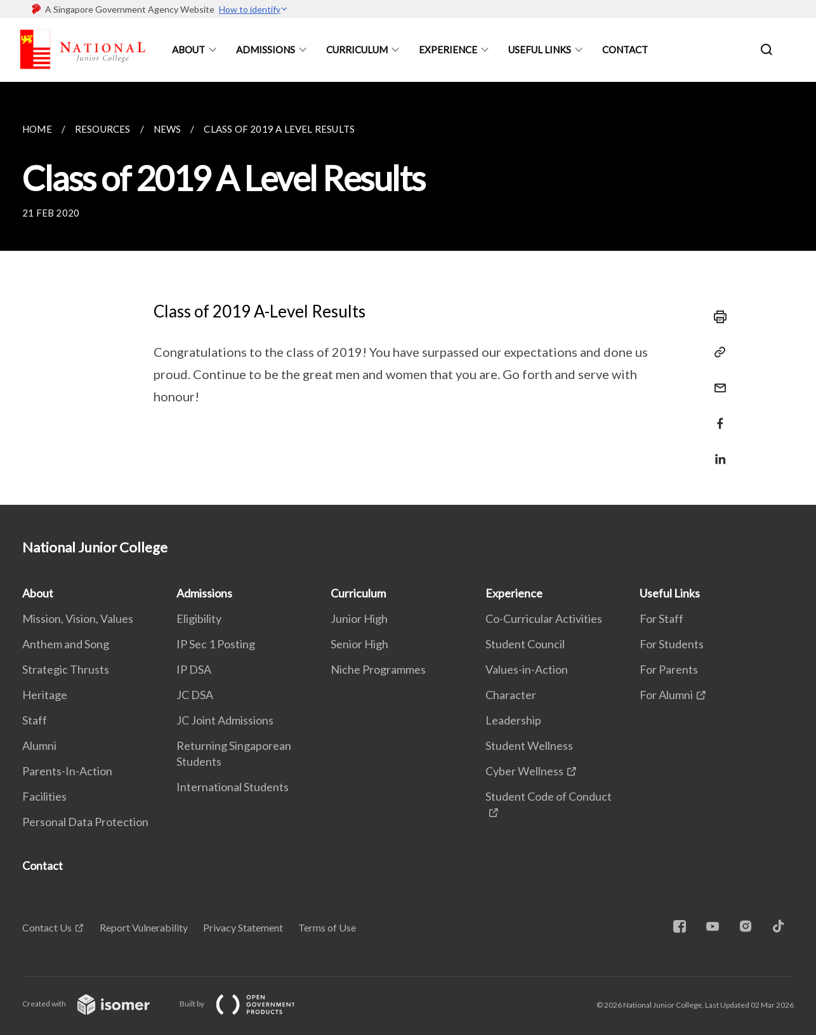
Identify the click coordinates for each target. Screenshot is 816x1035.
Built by (247, 1003)
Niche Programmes (378, 669)
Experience (448, 49)
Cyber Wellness (524, 771)
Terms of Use (327, 927)
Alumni (39, 745)
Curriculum (357, 49)
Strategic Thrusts (65, 669)
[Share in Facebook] (716, 416)
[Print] (716, 317)
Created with (96, 1003)
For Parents (669, 669)
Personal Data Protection (85, 822)
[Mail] (716, 380)
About (188, 49)
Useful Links (539, 49)
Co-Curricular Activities (543, 618)
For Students (672, 644)
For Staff (661, 618)
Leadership (513, 720)
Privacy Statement (243, 927)
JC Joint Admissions (224, 720)
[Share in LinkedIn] (716, 451)
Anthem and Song (65, 644)
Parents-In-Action (67, 771)
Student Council (525, 644)
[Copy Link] (716, 352)
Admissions (265, 49)
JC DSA (194, 695)
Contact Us (47, 927)
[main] (408, 293)
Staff (34, 720)
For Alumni (666, 695)
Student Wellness (529, 745)
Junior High (359, 618)
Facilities (44, 796)
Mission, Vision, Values (77, 618)
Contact (625, 49)
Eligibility (198, 618)
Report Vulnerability (144, 927)
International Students (232, 787)
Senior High (359, 644)
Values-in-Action (526, 669)
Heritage (44, 695)
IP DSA (193, 669)
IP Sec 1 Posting (215, 644)
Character (510, 695)
